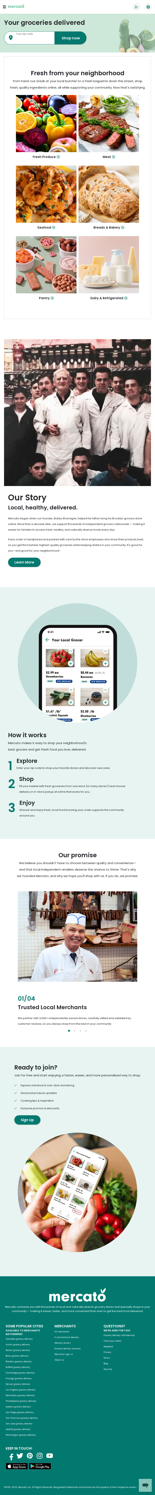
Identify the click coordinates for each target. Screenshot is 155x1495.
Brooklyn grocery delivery (19, 1361)
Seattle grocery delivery (18, 1429)
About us (59, 1359)
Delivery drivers (62, 1342)
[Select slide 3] (80, 1031)
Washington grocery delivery (21, 1434)
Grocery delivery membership (119, 1335)
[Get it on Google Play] (40, 1466)
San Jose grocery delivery (19, 1423)
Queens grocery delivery (18, 1406)
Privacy (107, 1352)
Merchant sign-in (63, 1354)
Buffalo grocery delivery (18, 1367)
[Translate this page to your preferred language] (148, 7)
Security (108, 1369)
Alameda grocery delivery (19, 1338)
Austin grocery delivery (18, 1344)
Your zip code (24, 34)
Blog (106, 1363)
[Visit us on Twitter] (20, 1455)
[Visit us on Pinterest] (29, 1455)
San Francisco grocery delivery (22, 1418)
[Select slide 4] (86, 1031)
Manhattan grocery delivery (20, 1395)
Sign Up (27, 1120)
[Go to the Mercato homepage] (16, 7)
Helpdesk (108, 1346)
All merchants (61, 1331)
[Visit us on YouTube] (49, 1455)
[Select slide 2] (75, 1031)
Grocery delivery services (67, 1348)
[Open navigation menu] (4, 7)
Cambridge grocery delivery (20, 1372)
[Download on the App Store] (17, 1466)
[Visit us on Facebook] (10, 1455)
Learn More (24, 562)
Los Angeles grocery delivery (21, 1389)
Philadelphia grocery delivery (21, 1401)
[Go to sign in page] (136, 7)
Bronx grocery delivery (17, 1355)
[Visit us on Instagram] (39, 1455)
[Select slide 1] (69, 1031)
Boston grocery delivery (18, 1350)
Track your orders (112, 1340)
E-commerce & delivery (66, 1337)
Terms (107, 1357)
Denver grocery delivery (18, 1384)
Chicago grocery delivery (19, 1378)
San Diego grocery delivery (20, 1412)
